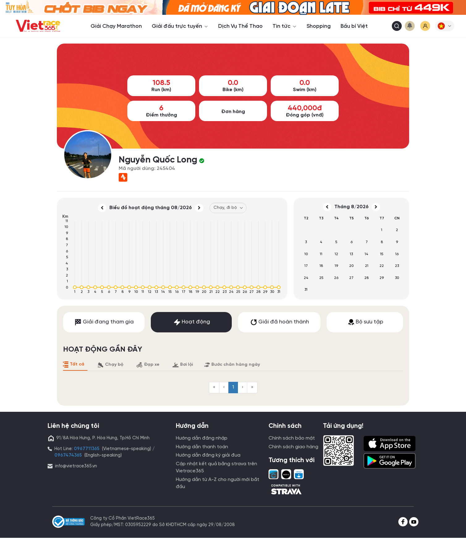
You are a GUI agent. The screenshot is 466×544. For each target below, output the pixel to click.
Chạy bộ (110, 365)
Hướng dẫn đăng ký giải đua (208, 455)
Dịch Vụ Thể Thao (240, 26)
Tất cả (73, 364)
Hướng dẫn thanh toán (202, 446)
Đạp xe (147, 365)
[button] (444, 26)
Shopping (319, 26)
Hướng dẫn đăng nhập (201, 438)
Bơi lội (182, 365)
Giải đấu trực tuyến (180, 26)
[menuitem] (214, 387)
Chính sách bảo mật (292, 438)
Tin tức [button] (285, 26)
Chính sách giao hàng (293, 446)
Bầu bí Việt (354, 26)
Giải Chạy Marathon (116, 26)
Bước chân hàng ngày (232, 364)
